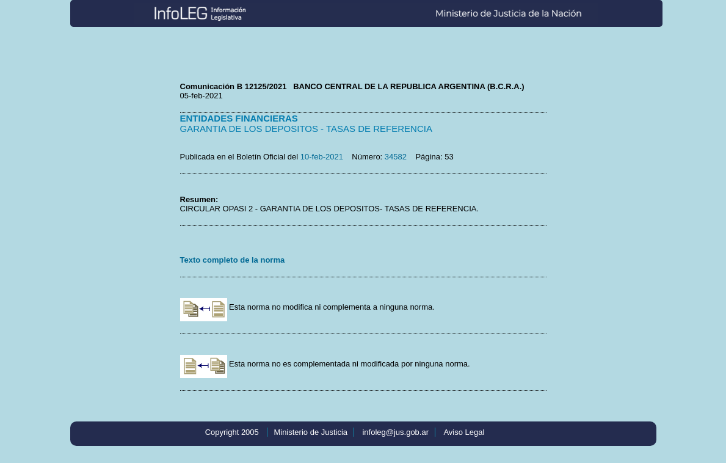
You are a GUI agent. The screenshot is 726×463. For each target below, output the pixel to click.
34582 (396, 156)
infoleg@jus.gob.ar (395, 432)
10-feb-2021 (321, 156)
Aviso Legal (463, 432)
